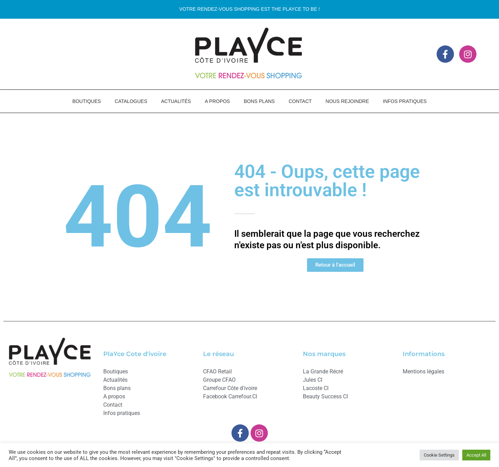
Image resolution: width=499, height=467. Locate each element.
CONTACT (300, 101)
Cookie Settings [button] (439, 455)
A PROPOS (217, 101)
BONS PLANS (259, 101)
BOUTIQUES (86, 101)
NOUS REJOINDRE (347, 101)
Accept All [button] (476, 455)
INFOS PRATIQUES (405, 101)
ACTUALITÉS (176, 101)
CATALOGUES (131, 101)
